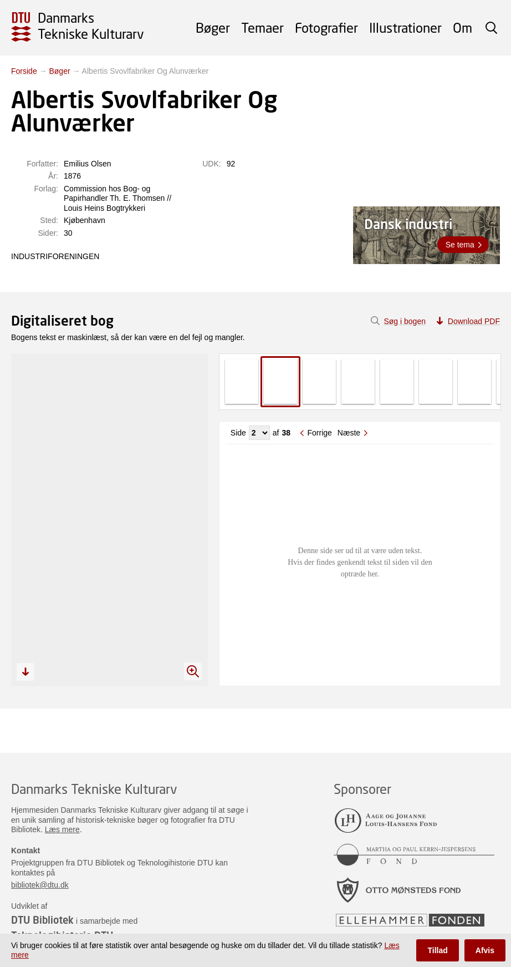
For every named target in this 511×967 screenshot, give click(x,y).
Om (462, 27)
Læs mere (62, 829)
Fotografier (326, 27)
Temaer (262, 27)
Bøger (213, 27)
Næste (349, 432)
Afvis (485, 950)
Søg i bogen (405, 321)
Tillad (437, 950)
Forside (24, 71)
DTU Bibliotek (42, 920)
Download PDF (474, 321)
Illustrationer (405, 27)
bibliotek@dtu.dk (40, 884)
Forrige (319, 432)
